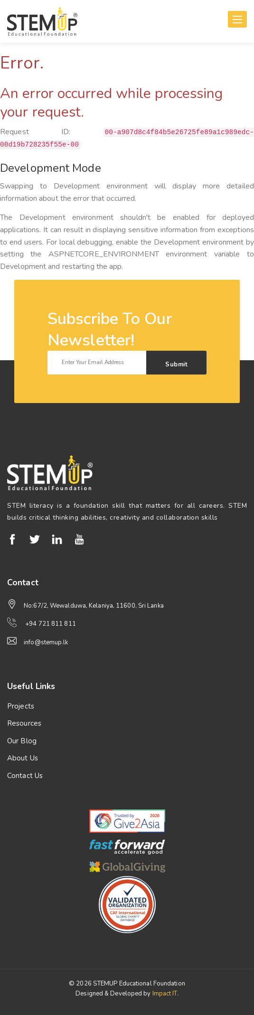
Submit (176, 364)
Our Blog (22, 741)
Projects (20, 706)
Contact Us (25, 775)
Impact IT (164, 993)
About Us (22, 758)
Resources (24, 723)
